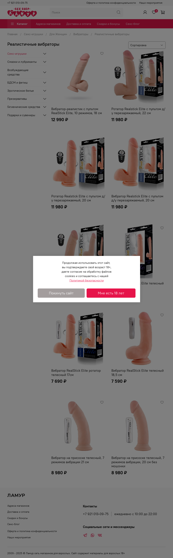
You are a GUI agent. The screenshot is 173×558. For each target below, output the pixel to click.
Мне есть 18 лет (111, 293)
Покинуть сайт (61, 293)
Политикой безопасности (86, 280)
